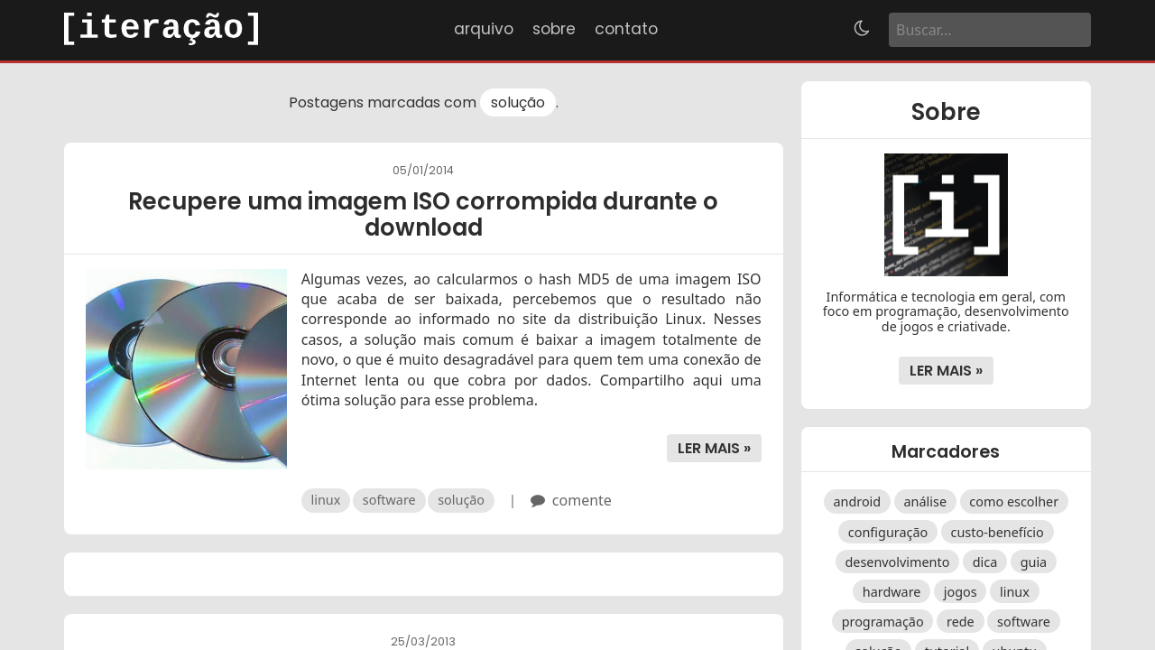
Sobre (554, 29)
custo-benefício (997, 531)
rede (961, 621)
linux (326, 499)
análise (925, 501)
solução (518, 102)
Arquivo (483, 29)
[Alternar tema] (862, 30)
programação (883, 621)
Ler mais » (714, 448)
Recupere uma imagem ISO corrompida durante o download (423, 214)
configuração (888, 531)
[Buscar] (990, 30)
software (389, 499)
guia (1034, 561)
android (857, 501)
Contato (626, 29)
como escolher (1013, 501)
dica (985, 561)
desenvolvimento (897, 561)
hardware (892, 590)
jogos (960, 590)
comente (582, 500)
